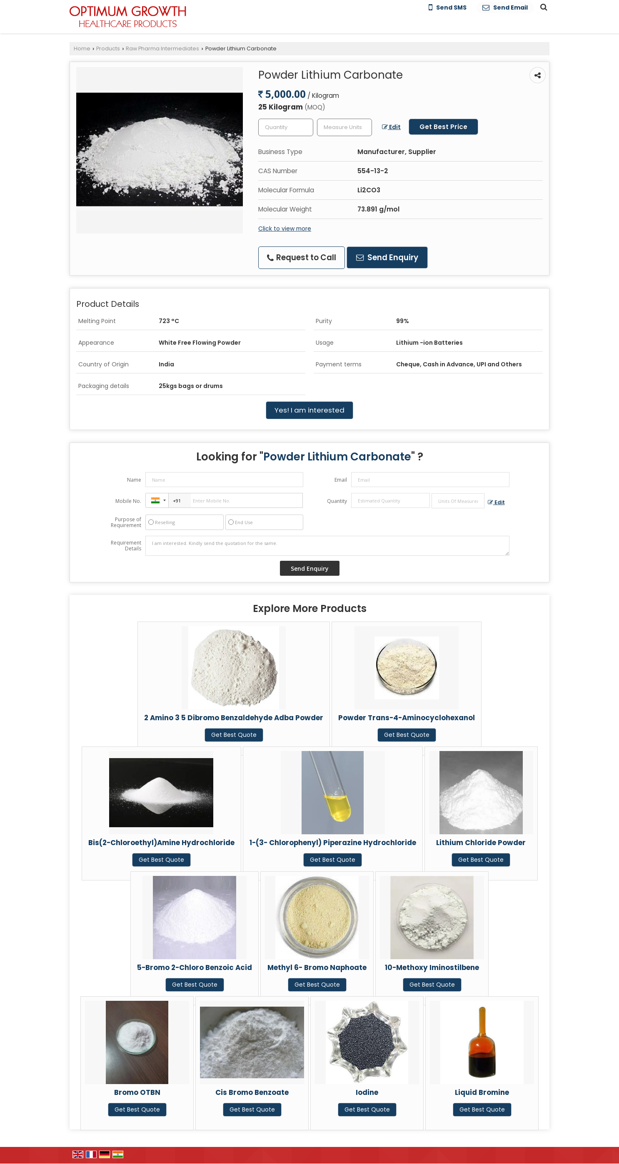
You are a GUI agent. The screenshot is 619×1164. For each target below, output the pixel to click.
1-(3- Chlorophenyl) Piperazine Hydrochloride (333, 843)
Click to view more (284, 228)
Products (108, 48)
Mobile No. (128, 501)
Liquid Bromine (482, 1092)
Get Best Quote (234, 735)
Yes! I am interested (309, 410)
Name (134, 479)
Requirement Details (126, 546)
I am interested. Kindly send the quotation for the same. (327, 546)
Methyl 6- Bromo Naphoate (317, 967)
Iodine (367, 1092)
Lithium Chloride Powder (481, 843)
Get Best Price (443, 126)
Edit (391, 127)
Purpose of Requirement (126, 522)
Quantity (337, 501)
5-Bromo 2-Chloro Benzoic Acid (194, 967)
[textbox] (344, 127)
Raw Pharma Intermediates (162, 48)
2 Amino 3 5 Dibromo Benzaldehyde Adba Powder (233, 718)
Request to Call (301, 257)
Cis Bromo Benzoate (252, 1092)
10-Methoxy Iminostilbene (432, 967)
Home (82, 48)
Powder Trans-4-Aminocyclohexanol (406, 718)
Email (340, 479)
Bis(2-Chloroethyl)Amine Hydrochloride (161, 843)
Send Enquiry (387, 257)
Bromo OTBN (137, 1092)
